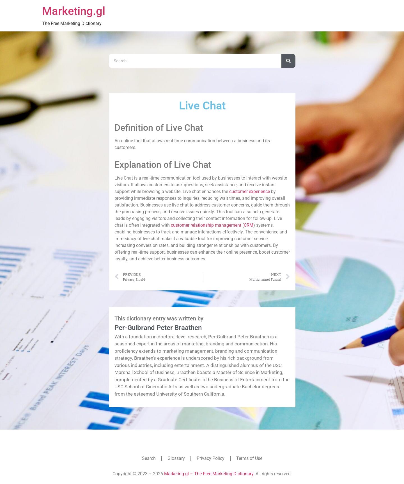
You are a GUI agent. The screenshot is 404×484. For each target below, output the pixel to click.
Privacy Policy (210, 458)
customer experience (249, 191)
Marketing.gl (73, 11)
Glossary (176, 458)
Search (149, 458)
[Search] (288, 61)
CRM (248, 225)
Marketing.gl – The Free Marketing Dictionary (208, 473)
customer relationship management (206, 225)
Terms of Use (249, 458)
